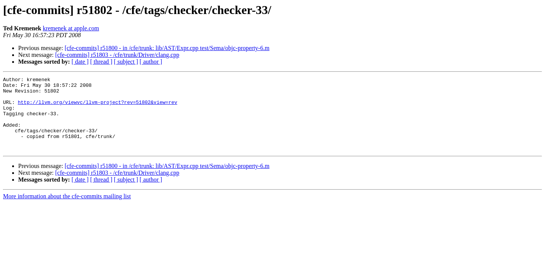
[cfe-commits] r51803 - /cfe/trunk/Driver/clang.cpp (117, 55)
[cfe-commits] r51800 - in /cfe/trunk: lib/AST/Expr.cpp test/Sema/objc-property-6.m (167, 48)
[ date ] (80, 61)
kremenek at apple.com (71, 28)
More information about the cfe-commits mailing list (67, 211)
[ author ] (151, 61)
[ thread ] (101, 61)
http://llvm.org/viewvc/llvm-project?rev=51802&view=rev (97, 107)
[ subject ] (126, 61)
